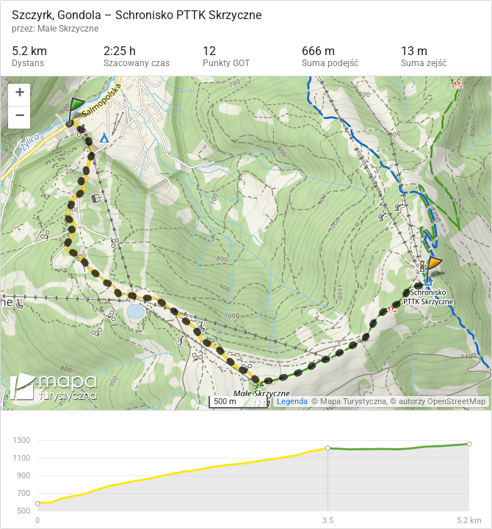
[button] (19, 95)
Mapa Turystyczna (353, 401)
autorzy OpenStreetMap (442, 401)
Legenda (292, 401)
